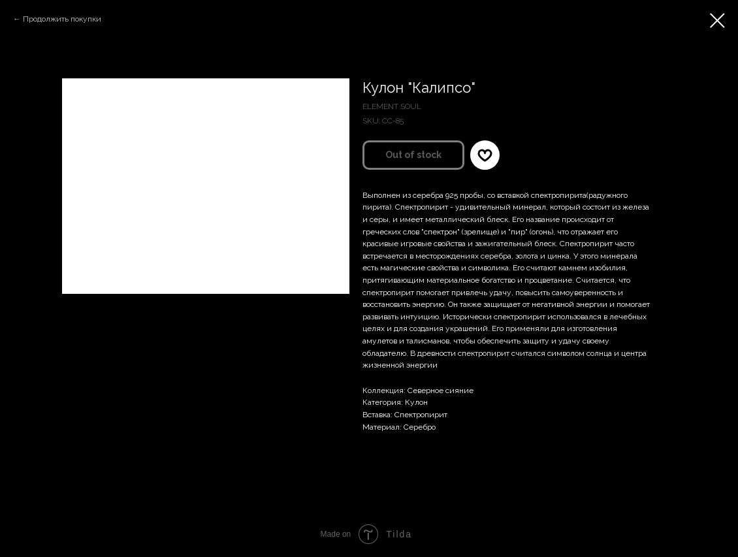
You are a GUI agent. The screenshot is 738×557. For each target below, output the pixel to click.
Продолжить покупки (62, 19)
